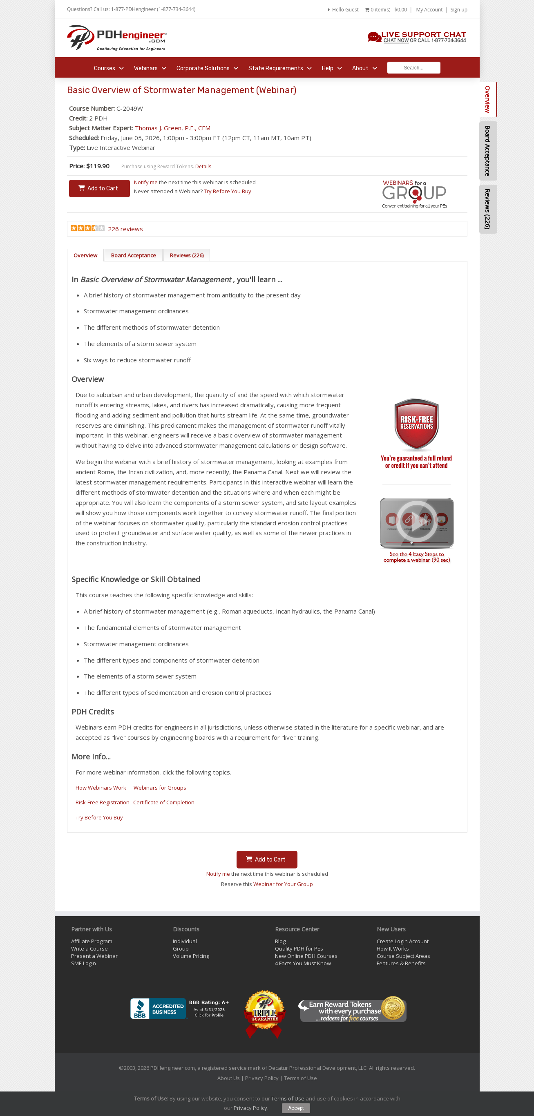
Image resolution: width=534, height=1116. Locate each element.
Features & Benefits (401, 963)
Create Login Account (403, 941)
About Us (228, 1078)
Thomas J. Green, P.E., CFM (172, 128)
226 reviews (125, 229)
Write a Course (89, 948)
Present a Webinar (94, 956)
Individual (185, 941)
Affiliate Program (91, 941)
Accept (296, 1108)
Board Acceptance (133, 255)
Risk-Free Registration (103, 802)
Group (181, 948)
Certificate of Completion (163, 802)
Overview (85, 255)
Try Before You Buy (227, 191)
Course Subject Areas (403, 956)
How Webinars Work (101, 787)
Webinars (150, 68)
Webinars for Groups (160, 787)
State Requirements (280, 68)
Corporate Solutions (207, 68)
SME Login (83, 963)
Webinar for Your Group (283, 884)
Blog (280, 941)
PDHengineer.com (172, 1067)
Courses (109, 68)
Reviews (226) (186, 255)
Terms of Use (300, 1078)
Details (203, 166)
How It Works (393, 948)
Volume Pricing (191, 956)
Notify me (146, 182)
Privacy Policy (262, 1078)
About (364, 68)
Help (332, 68)
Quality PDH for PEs (299, 948)
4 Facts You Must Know (303, 963)
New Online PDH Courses (306, 956)
